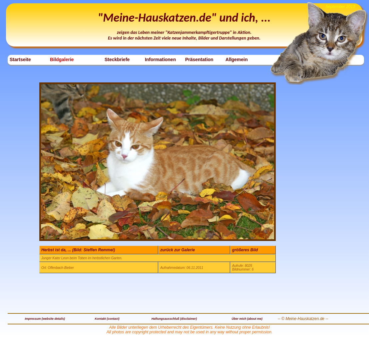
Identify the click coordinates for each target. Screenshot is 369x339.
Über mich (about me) (246, 318)
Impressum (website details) (45, 318)
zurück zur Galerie (177, 250)
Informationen (160, 59)
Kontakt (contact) (107, 318)
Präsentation (199, 59)
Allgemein (236, 59)
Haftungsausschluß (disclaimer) (174, 318)
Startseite (20, 59)
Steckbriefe (117, 59)
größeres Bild (245, 250)
